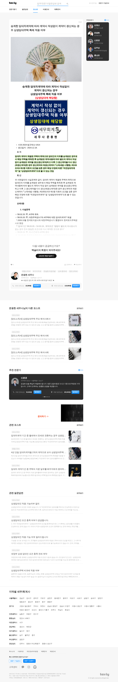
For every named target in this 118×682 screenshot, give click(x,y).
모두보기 (80, 308)
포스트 (35, 9)
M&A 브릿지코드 (33, 677)
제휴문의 (57, 9)
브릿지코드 (47, 677)
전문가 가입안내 (104, 3)
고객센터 (13, 667)
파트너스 (25, 677)
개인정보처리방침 (32, 651)
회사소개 (12, 651)
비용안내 (46, 9)
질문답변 (25, 9)
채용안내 (53, 651)
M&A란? (40, 677)
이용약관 (21, 651)
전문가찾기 (13, 9)
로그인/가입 (93, 3)
